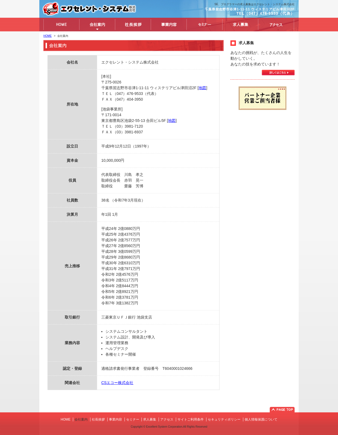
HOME (47, 35)
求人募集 (149, 419)
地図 (202, 88)
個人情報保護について (261, 419)
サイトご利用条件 (190, 419)
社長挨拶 (98, 419)
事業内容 (115, 419)
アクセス (166, 419)
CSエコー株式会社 (117, 382)
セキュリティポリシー (224, 419)
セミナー (132, 419)
